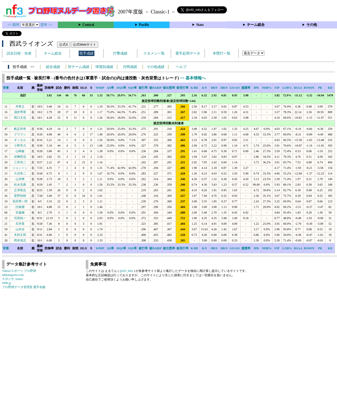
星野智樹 (20, 196)
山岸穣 (20, 179)
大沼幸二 (20, 173)
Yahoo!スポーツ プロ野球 (19, 271)
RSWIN (309, 88)
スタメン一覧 (154, 53)
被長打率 (182, 88)
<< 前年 (14, 25)
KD (330, 88)
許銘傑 (20, 207)
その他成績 (155, 67)
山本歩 (20, 229)
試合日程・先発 (19, 53)
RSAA (298, 88)
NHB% (267, 88)
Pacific (144, 25)
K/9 (204, 88)
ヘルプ (181, 67)
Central (88, 25)
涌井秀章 (20, 112)
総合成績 (53, 67)
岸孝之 (20, 106)
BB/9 (214, 88)
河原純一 (20, 218)
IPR (256, 88)
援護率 (245, 88)
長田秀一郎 (20, 201)
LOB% (287, 88)
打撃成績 (120, 53)
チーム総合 (256, 25)
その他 (311, 25)
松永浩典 (20, 184)
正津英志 (20, 190)
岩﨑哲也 (20, 157)
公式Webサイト (84, 44)
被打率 (143, 88)
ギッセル (20, 140)
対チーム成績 (78, 67)
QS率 (110, 88)
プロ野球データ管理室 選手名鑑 (23, 287)
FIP (277, 88)
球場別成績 (104, 67)
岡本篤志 (20, 240)
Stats (200, 25)
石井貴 (20, 223)
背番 (6, 88)
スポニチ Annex (12, 279)
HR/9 (224, 88)
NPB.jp (6, 283)
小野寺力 (20, 145)
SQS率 (132, 88)
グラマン (20, 134)
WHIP (100, 88)
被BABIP (155, 88)
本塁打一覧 (221, 53)
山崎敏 (20, 151)
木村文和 (20, 235)
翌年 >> (46, 25)
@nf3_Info (126, 271)
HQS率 (121, 88)
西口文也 (20, 117)
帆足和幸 (20, 129)
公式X (63, 44)
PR (320, 88)
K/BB (194, 88)
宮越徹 (20, 212)
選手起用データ (187, 53)
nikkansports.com (13, 275)
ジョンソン (20, 168)
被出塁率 (169, 88)
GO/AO (234, 88)
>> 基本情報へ (193, 78)
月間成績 (130, 67)
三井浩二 (20, 162)
